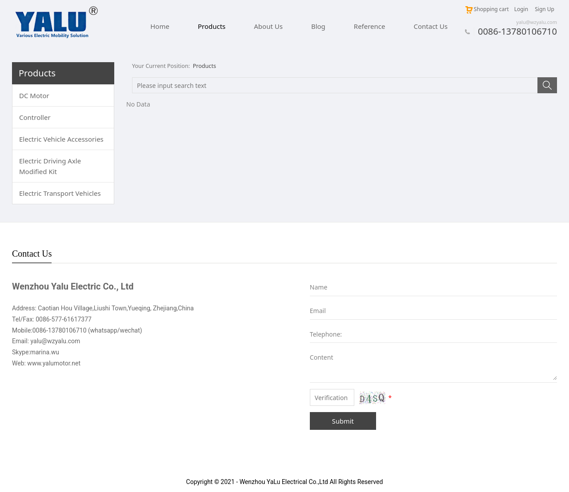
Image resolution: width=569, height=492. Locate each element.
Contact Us (431, 26)
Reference (369, 26)
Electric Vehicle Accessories (61, 139)
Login (521, 9)
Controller (35, 117)
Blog (318, 26)
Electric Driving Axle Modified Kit (50, 166)
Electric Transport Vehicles (60, 193)
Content (316, 357)
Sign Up (544, 9)
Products (211, 26)
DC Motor (34, 95)
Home (159, 26)
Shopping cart (487, 9)
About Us (268, 26)
